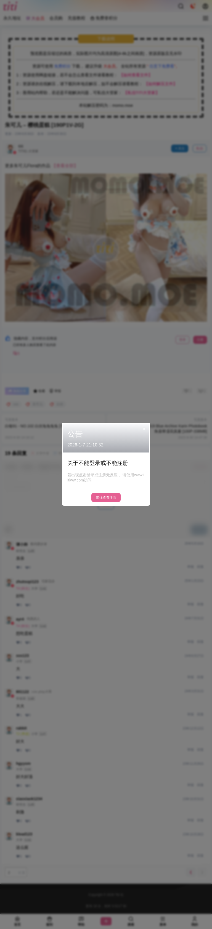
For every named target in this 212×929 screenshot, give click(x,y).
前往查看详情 (106, 497)
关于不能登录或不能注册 (97, 463)
